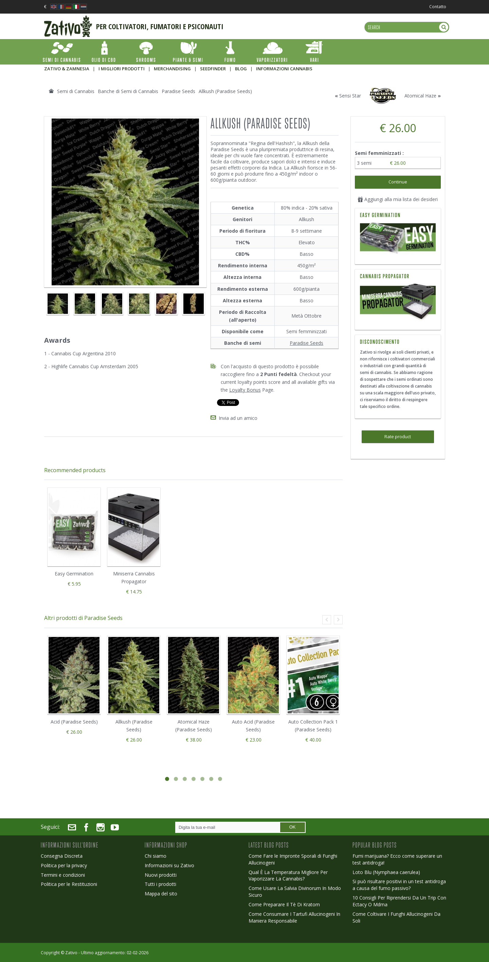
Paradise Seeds (306, 343)
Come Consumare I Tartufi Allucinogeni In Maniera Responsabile (294, 917)
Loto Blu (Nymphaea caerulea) (386, 872)
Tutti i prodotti (160, 884)
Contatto (437, 7)
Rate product (397, 436)
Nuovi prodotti (161, 875)
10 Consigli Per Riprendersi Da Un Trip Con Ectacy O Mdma (399, 901)
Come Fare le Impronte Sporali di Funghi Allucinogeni (293, 859)
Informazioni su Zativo (169, 865)
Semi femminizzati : (380, 153)
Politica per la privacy (64, 865)
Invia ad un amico (238, 418)
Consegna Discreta (62, 856)
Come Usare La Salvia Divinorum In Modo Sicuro (295, 891)
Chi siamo (155, 856)
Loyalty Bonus (245, 390)
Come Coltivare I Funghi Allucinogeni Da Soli (396, 917)
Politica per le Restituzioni (69, 884)
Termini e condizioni (63, 875)
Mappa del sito (161, 893)
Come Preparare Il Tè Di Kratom (284, 904)
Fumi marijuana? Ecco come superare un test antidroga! (397, 859)
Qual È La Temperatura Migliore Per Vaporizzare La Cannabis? (288, 875)
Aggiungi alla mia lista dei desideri (398, 199)
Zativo (71, 953)
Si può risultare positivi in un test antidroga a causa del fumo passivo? (399, 884)
